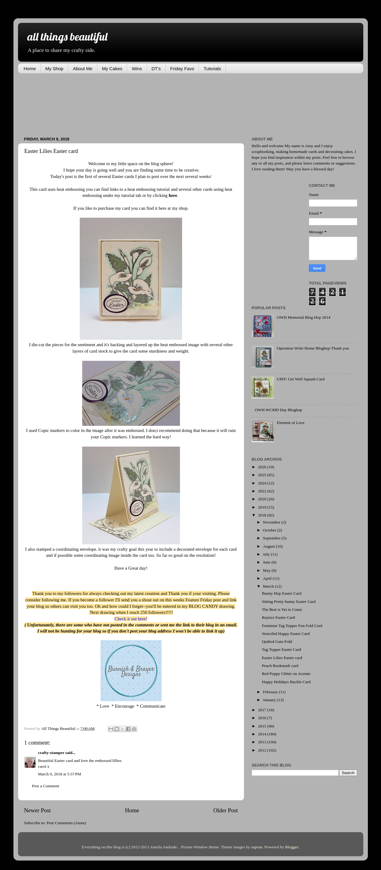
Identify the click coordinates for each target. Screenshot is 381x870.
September (272, 538)
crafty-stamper (51, 752)
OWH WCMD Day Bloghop (278, 410)
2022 (262, 491)
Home (30, 68)
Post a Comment (45, 786)
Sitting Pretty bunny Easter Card (288, 601)
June (267, 562)
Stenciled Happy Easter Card (286, 633)
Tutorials (212, 68)
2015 (262, 726)
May (267, 570)
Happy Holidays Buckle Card (286, 682)
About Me (82, 68)
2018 (262, 515)
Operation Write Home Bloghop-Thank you (313, 348)
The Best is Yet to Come (282, 609)
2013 (262, 742)
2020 (262, 499)
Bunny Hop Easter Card (281, 593)
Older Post (225, 810)
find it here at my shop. (167, 208)
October (270, 530)
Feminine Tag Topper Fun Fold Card (292, 625)
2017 (262, 710)
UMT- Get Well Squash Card (300, 379)
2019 (262, 507)
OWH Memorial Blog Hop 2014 (303, 317)
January (270, 700)
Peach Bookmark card (280, 665)
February (271, 692)
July (267, 554)
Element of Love (291, 422)
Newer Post (37, 810)
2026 (262, 467)
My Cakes (112, 68)
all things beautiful (67, 36)
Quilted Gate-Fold (277, 641)
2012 (262, 750)
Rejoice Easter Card (278, 617)
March (269, 586)
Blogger (291, 847)
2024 (262, 483)
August (269, 546)
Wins (137, 68)
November (272, 522)
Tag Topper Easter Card (281, 649)
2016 (262, 718)
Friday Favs (182, 68)
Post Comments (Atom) (66, 823)
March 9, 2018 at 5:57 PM (59, 774)
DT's (156, 68)
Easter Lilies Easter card (282, 657)
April (268, 578)
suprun (256, 847)
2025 (262, 475)
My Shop (54, 68)
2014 (262, 734)
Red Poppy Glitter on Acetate (286, 673)
